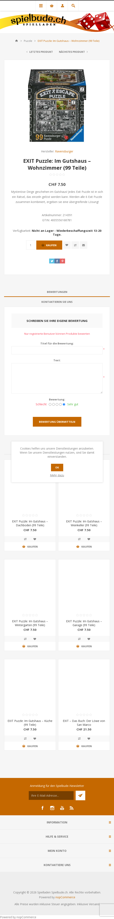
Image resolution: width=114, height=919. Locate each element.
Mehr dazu (57, 475)
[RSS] (72, 808)
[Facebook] (42, 808)
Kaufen (51, 245)
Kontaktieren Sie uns (57, 302)
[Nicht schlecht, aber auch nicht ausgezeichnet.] (57, 404)
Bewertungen (57, 292)
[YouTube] (62, 808)
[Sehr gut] (64, 404)
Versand (94, 904)
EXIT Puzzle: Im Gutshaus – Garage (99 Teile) (84, 623)
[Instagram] (52, 808)
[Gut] (60, 404)
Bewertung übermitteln (57, 422)
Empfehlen (83, 245)
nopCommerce (65, 897)
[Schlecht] (50, 404)
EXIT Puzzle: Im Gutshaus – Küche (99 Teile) (30, 723)
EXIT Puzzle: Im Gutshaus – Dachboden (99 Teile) (30, 523)
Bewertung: (57, 399)
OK (57, 467)
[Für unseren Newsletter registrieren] (51, 795)
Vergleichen (75, 245)
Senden (80, 795)
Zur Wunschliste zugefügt (67, 245)
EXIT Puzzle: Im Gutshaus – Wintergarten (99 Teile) (30, 623)
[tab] (57, 292)
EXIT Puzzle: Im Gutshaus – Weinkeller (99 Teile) (84, 523)
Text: (57, 360)
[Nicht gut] (53, 404)
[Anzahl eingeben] (30, 245)
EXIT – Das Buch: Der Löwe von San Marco (84, 723)
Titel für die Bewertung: (57, 343)
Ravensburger (64, 151)
